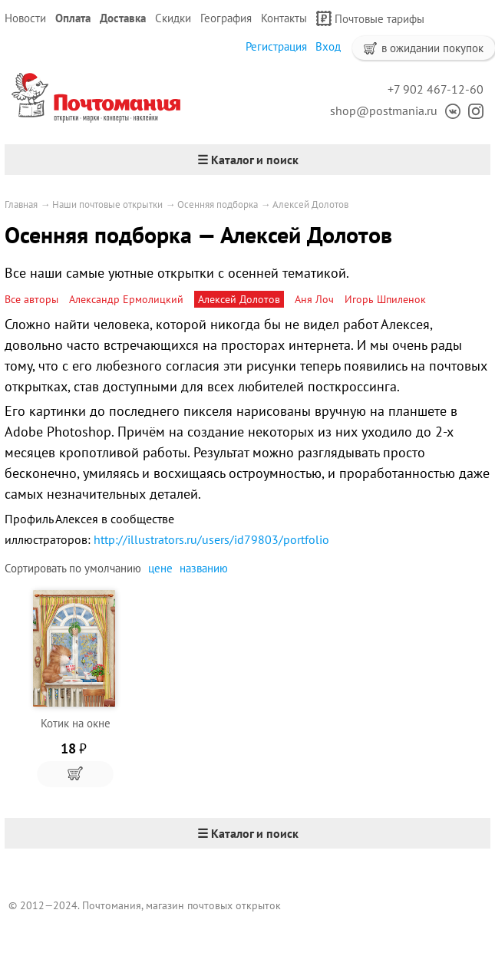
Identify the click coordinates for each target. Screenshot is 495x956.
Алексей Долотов (310, 204)
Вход (328, 46)
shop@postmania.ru (383, 110)
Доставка (123, 18)
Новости (25, 18)
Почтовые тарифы (370, 18)
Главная (21, 204)
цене (160, 568)
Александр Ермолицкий (126, 299)
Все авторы (31, 299)
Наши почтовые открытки (107, 204)
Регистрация (276, 46)
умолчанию (112, 568)
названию (204, 568)
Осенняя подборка (217, 204)
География (226, 18)
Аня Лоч (314, 299)
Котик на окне (76, 723)
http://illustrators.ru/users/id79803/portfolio (211, 539)
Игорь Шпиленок (385, 299)
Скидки (173, 18)
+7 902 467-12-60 (435, 89)
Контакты (284, 18)
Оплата (73, 18)
